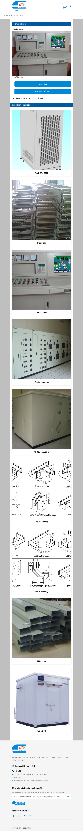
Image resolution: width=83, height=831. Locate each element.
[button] (70, 6)
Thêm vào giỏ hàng (43, 91)
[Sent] (68, 796)
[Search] (79, 15)
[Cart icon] (65, 6)
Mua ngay (43, 84)
